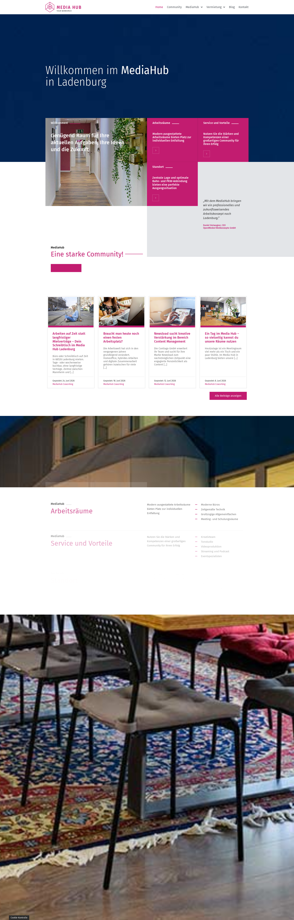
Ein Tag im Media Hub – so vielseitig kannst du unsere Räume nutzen (222, 337)
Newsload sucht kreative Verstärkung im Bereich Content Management (172, 337)
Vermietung (216, 7)
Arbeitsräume (161, 123)
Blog (232, 7)
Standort (158, 167)
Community (174, 7)
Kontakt (244, 7)
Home (159, 7)
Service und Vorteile (216, 123)
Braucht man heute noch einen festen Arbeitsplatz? (121, 337)
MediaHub (194, 7)
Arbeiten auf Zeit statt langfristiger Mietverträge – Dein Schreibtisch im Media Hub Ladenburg (69, 341)
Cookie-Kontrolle (19, 917)
